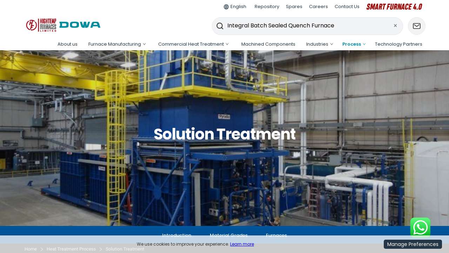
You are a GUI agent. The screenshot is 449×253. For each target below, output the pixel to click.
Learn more (242, 244)
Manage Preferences (412, 244)
